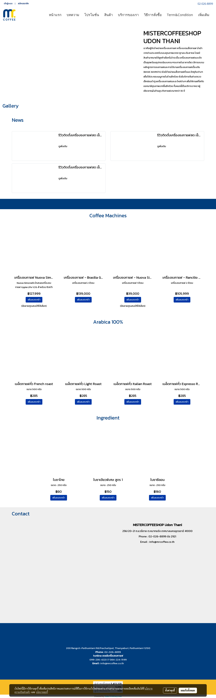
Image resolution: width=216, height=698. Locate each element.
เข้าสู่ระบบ (8, 3)
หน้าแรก (55, 15)
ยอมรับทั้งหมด (188, 690)
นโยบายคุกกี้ (42, 692)
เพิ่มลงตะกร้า (34, 299)
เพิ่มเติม (203, 15)
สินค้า (108, 15)
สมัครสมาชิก (23, 3)
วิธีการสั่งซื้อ (153, 15)
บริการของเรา (128, 15)
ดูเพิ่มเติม (63, 146)
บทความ (73, 15)
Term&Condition (180, 15)
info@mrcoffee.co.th (161, 542)
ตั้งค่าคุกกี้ (170, 690)
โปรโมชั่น (91, 15)
